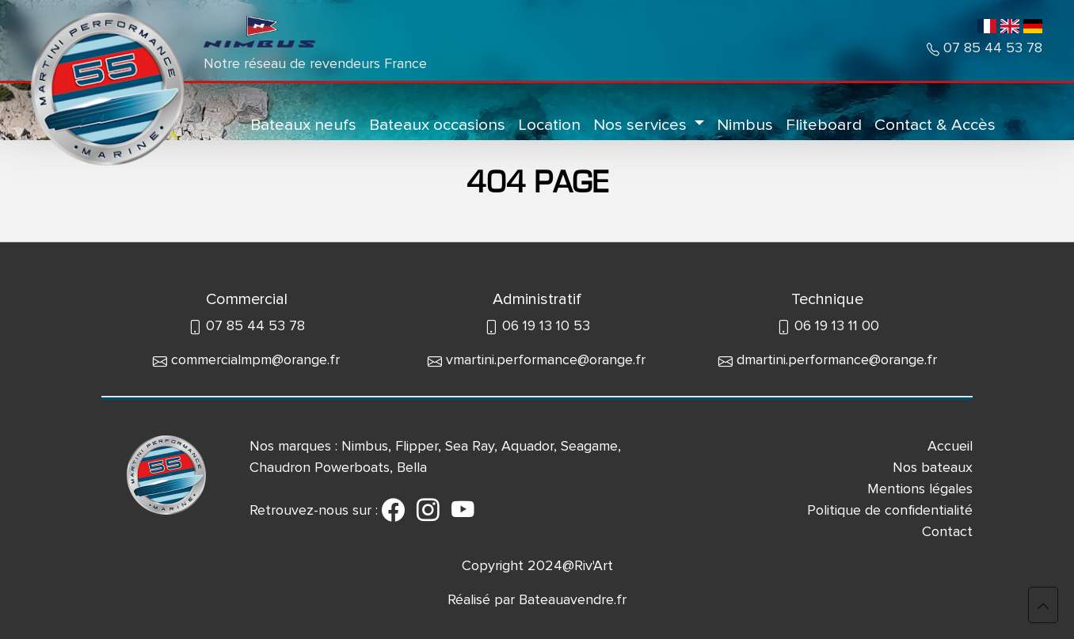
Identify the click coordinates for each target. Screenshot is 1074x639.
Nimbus (745, 125)
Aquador (527, 446)
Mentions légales (920, 488)
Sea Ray (469, 446)
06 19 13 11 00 (836, 325)
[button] (1043, 605)
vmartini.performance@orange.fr (546, 359)
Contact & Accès (935, 125)
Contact (947, 531)
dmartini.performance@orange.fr (837, 359)
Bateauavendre (566, 599)
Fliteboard (824, 125)
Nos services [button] (642, 125)
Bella (412, 467)
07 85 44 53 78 (990, 47)
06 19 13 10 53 (546, 325)
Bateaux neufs (303, 125)
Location (549, 125)
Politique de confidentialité (890, 510)
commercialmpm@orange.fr (255, 359)
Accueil (950, 446)
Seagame (589, 446)
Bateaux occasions (437, 125)
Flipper (416, 446)
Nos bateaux (933, 467)
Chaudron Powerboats (319, 467)
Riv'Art (593, 565)
